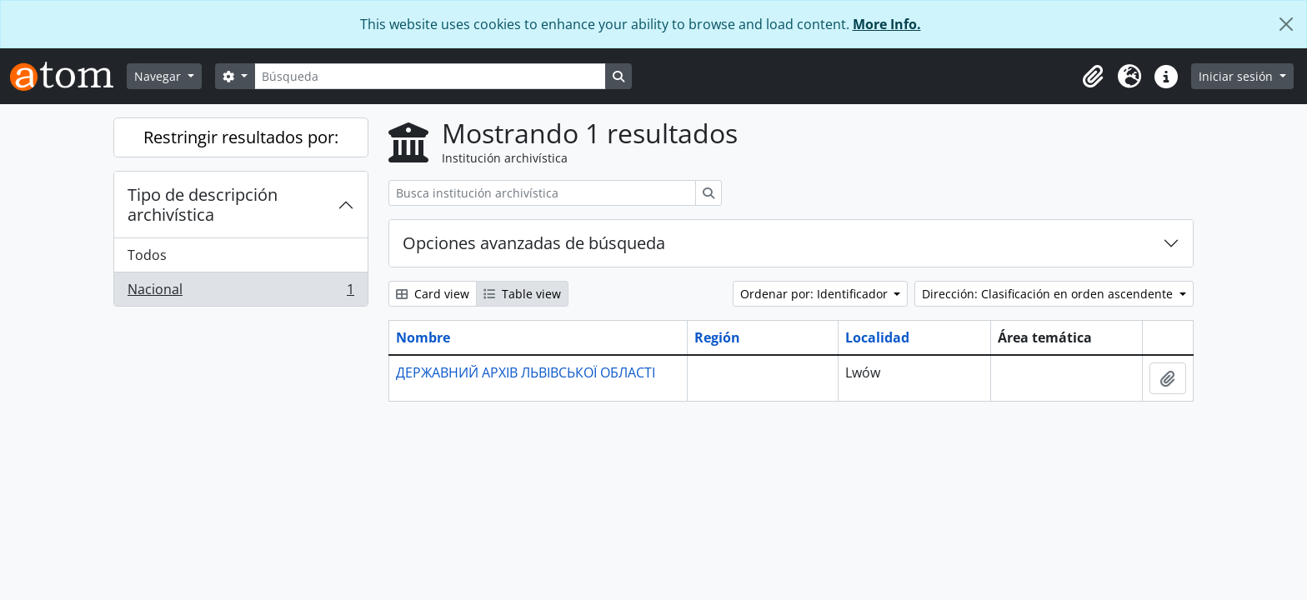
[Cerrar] (1286, 24)
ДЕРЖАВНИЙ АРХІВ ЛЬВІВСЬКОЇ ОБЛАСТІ (525, 372)
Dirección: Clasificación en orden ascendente (1049, 294)
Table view (522, 294)
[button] (1092, 76)
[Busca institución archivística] (542, 193)
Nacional (240, 292)
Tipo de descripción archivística (203, 204)
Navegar (159, 76)
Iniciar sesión (1237, 76)
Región (717, 337)
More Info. (887, 24)
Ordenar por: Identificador (815, 294)
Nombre (423, 337)
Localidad (877, 337)
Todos (147, 255)
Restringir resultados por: (240, 137)
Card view (432, 294)
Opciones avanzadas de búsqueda (534, 243)
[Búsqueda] (430, 76)
